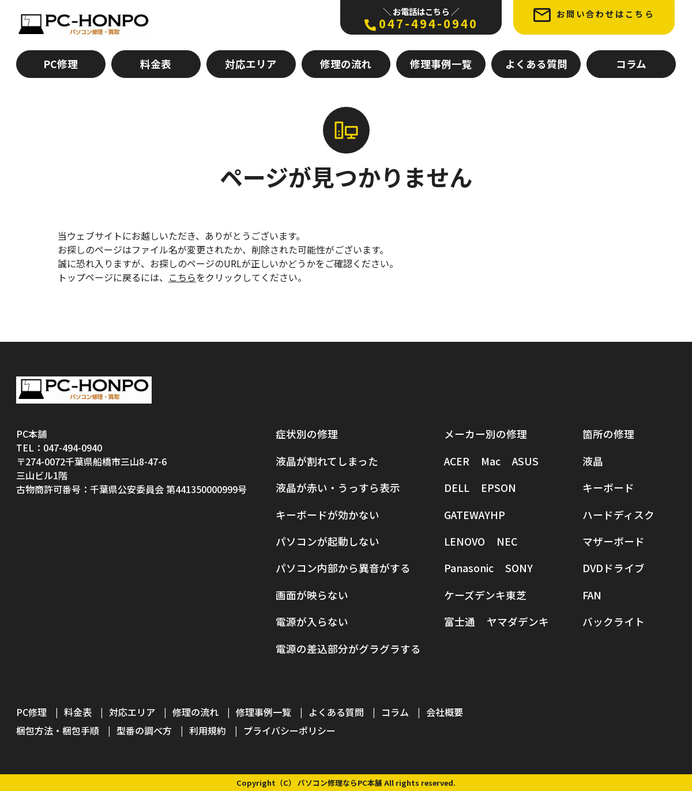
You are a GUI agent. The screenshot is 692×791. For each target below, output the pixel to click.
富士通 (459, 621)
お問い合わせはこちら (594, 15)
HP (497, 515)
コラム (631, 64)
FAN (591, 595)
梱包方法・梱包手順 (57, 730)
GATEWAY (467, 515)
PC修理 (60, 64)
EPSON (498, 487)
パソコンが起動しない (327, 541)
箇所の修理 (608, 434)
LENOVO (464, 541)
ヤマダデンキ (518, 621)
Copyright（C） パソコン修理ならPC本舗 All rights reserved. (346, 782)
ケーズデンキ (475, 595)
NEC (507, 541)
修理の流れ (346, 64)
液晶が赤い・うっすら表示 (338, 487)
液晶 (592, 461)
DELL (456, 487)
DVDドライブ (613, 568)
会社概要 (444, 712)
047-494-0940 (421, 18)
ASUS (525, 461)
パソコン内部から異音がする (343, 568)
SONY (519, 568)
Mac (491, 461)
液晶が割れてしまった (327, 461)
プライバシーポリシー (289, 730)
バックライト (613, 621)
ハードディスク (618, 515)
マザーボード (613, 541)
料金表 (155, 64)
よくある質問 (536, 64)
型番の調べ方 (144, 730)
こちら (182, 277)
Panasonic (469, 568)
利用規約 (207, 730)
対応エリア (251, 64)
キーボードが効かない (327, 515)
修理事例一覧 (441, 64)
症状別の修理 (307, 434)
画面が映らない (312, 595)
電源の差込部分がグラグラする (348, 648)
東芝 (516, 595)
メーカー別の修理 (485, 434)
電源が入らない (312, 621)
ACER (456, 461)
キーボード (608, 487)
